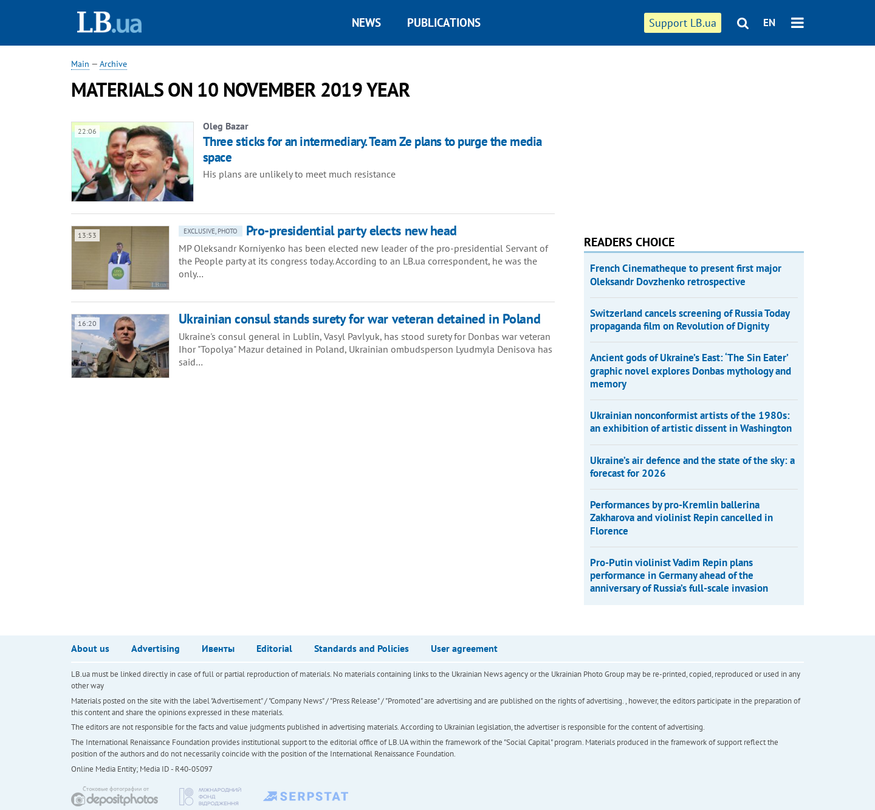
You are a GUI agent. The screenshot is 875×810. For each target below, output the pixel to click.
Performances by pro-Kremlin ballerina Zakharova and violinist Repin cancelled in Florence (681, 518)
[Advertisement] (675, 134)
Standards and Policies (361, 648)
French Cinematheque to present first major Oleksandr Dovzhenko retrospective (685, 274)
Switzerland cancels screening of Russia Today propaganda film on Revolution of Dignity (689, 319)
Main (80, 63)
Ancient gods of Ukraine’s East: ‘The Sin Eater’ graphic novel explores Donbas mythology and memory (690, 370)
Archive (113, 63)
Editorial (274, 648)
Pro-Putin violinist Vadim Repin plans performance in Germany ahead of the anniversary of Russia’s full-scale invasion (679, 575)
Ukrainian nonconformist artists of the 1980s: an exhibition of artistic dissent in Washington (691, 422)
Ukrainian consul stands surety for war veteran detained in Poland (359, 318)
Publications (444, 22)
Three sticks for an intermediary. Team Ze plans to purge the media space (372, 149)
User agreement (464, 648)
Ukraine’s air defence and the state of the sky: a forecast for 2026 (692, 467)
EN (769, 22)
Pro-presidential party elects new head (318, 230)
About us (90, 648)
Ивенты (218, 648)
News (366, 22)
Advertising (155, 648)
